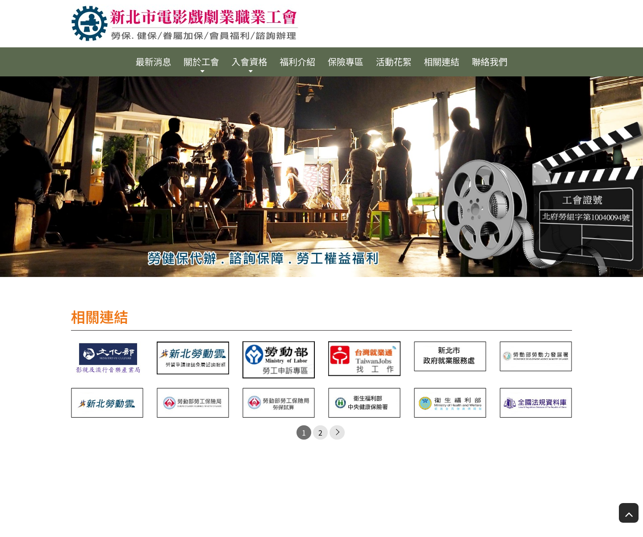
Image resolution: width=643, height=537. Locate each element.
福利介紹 (297, 61)
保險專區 (345, 61)
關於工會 (201, 61)
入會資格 (249, 61)
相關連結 (441, 61)
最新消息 (153, 61)
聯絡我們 (490, 61)
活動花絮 (393, 61)
